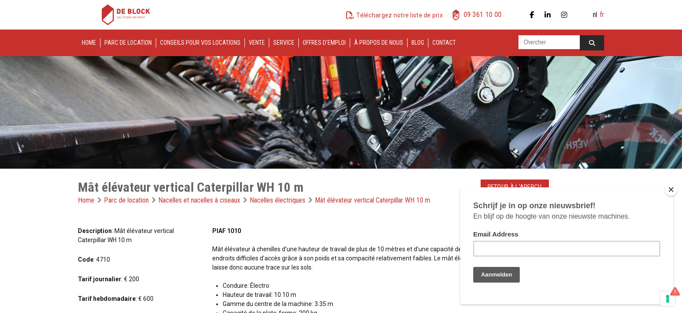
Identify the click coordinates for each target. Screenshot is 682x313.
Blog (417, 42)
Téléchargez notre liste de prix (399, 15)
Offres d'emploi (324, 42)
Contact (444, 42)
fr (602, 14)
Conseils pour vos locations (200, 42)
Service (283, 42)
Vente (257, 42)
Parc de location (128, 42)
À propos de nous (378, 42)
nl (595, 14)
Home (89, 42)
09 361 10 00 (483, 14)
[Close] (671, 189)
